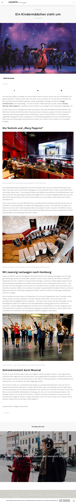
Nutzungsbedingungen (54, 494)
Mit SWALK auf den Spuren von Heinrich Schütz (38, 456)
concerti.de (14, 494)
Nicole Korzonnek (8, 78)
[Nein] (74, 501)
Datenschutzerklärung (35, 494)
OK (60, 500)
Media (22, 494)
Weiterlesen (66, 500)
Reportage (38, 9)
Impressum (15, 496)
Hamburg (6, 412)
